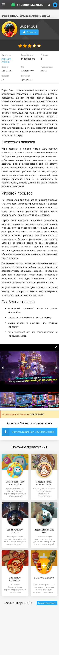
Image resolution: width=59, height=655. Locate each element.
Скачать (29, 33)
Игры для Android (29, 15)
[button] (56, 346)
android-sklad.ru (10, 15)
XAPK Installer (37, 414)
